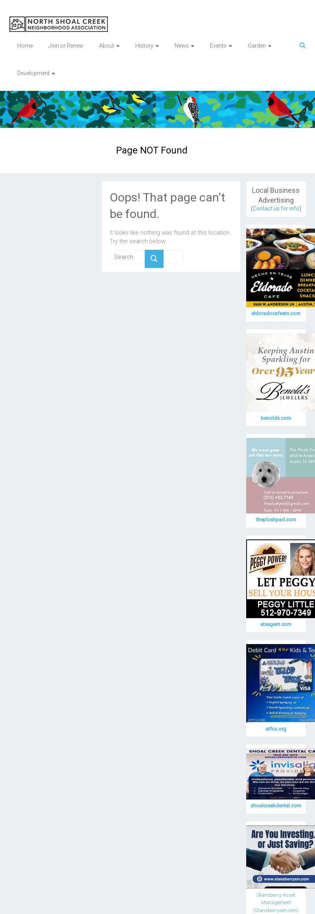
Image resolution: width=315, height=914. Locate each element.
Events (218, 45)
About (106, 45)
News (182, 45)
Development (33, 73)
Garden (257, 45)
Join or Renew (65, 45)
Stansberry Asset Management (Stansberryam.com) (276, 902)
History (144, 45)
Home (25, 45)
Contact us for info (276, 208)
